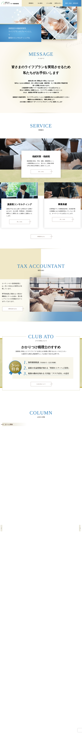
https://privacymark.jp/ (56, 727)
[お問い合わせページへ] (72, 3)
